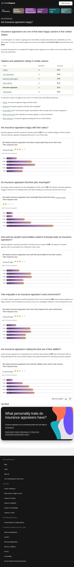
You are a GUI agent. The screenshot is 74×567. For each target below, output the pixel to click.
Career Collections (9, 488)
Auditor (5, 70)
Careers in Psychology (11, 508)
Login (6, 469)
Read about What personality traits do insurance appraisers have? (22, 433)
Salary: (5, 102)
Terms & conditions (10, 546)
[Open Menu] (30, 3)
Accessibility (8, 556)
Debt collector (7, 83)
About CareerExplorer (10, 532)
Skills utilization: (8, 118)
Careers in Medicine (10, 503)
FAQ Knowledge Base (10, 542)
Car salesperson (8, 74)
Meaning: (6, 106)
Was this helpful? (57, 399)
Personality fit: (7, 110)
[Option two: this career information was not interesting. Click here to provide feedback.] (70, 399)
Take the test (65, 3)
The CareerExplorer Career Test (13, 479)
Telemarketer (7, 92)
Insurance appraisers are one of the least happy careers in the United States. (36, 33)
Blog (5, 464)
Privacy (6, 551)
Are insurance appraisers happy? (17, 22)
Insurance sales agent (10, 78)
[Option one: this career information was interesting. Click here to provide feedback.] (66, 399)
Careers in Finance (10, 498)
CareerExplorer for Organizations (14, 522)
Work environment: (9, 114)
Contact (6, 537)
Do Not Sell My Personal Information (15, 561)
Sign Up (6, 474)
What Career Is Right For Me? (13, 493)
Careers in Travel (9, 512)
